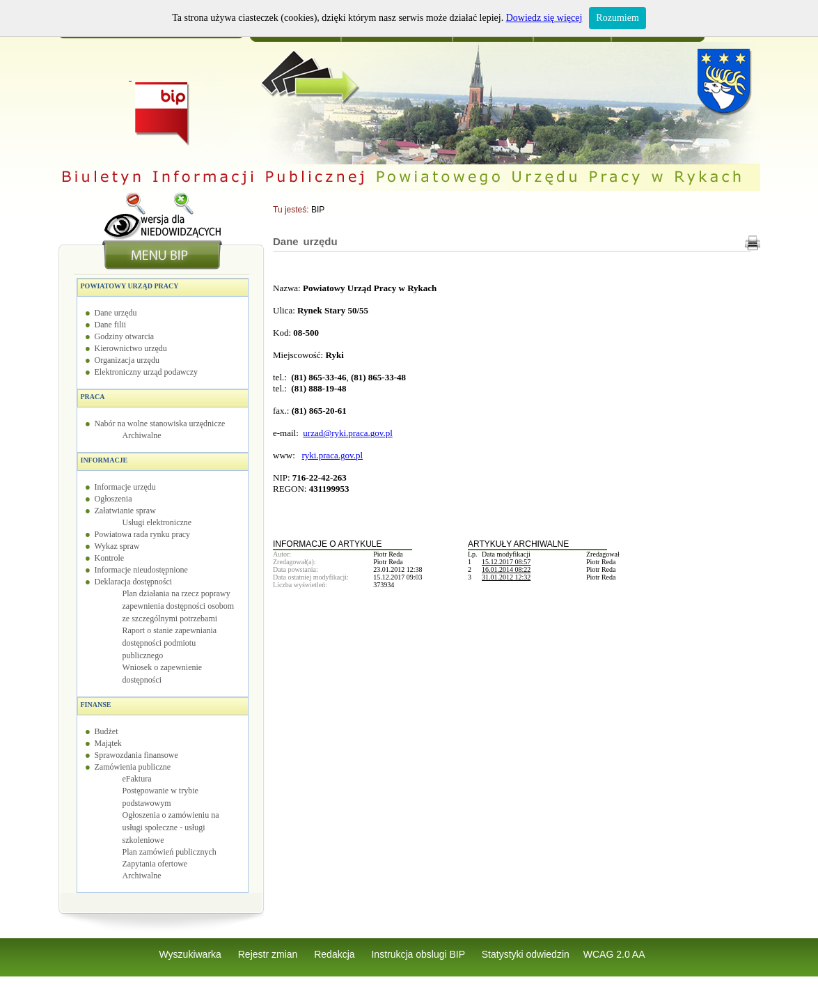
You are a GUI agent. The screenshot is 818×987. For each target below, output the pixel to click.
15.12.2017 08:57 (506, 562)
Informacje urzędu (125, 487)
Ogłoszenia (113, 499)
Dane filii (111, 324)
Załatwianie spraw (125, 510)
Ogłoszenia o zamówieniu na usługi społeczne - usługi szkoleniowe (171, 827)
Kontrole (110, 558)
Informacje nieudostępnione (141, 570)
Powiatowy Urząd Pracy (130, 286)
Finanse (96, 704)
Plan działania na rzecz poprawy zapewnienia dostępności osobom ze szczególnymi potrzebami (179, 606)
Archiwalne (142, 435)
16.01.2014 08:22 (506, 569)
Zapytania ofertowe (155, 864)
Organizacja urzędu (127, 360)
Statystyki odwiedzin (525, 954)
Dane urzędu (116, 313)
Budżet (106, 731)
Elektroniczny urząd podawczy (146, 372)
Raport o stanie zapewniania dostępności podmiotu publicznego (170, 642)
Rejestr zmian (269, 954)
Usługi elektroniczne (157, 522)
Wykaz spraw (117, 546)
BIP (317, 210)
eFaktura (137, 779)
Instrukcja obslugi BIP (419, 954)
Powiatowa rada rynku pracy (143, 534)
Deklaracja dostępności (134, 581)
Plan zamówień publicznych (170, 852)
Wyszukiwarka (191, 954)
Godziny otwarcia (125, 336)
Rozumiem (617, 18)
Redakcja (335, 954)
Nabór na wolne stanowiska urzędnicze (160, 423)
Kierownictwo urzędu (131, 348)
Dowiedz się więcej (544, 18)
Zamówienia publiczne (133, 767)
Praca (93, 397)
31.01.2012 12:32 (506, 577)
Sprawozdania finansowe (136, 755)
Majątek (108, 743)
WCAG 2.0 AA (614, 954)
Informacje (104, 460)
